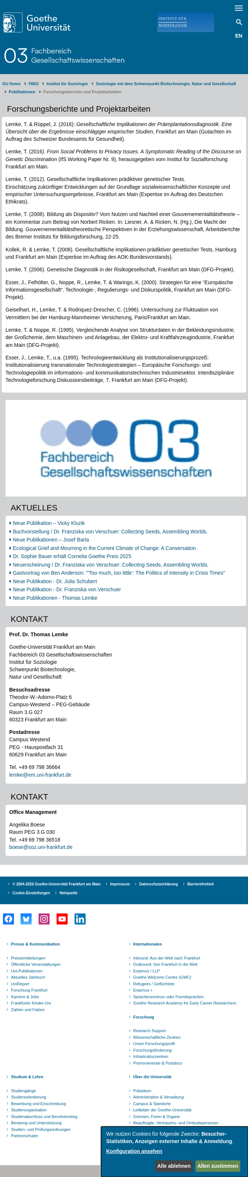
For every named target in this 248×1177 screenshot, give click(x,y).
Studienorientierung (28, 1097)
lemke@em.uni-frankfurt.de (40, 775)
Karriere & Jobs (25, 997)
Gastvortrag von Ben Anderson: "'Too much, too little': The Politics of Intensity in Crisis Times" (119, 573)
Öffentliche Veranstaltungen (36, 964)
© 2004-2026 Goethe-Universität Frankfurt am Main (56, 884)
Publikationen (22, 92)
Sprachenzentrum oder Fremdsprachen (168, 997)
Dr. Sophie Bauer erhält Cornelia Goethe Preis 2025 (72, 556)
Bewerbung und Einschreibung (38, 1103)
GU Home (11, 83)
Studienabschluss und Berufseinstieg (44, 1116)
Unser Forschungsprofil (154, 1043)
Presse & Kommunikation (35, 944)
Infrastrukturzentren (150, 1056)
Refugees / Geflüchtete (154, 984)
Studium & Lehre (27, 1077)
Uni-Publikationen (27, 971)
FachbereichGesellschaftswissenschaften (78, 55)
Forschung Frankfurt (29, 990)
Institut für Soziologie (67, 83)
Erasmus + (143, 990)
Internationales (147, 944)
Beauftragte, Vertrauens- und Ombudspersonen (176, 1123)
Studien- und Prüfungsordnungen (41, 1129)
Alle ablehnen (174, 1166)
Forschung (143, 1017)
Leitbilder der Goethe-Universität (162, 1110)
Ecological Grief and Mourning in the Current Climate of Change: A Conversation (104, 548)
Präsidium (142, 1091)
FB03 (34, 83)
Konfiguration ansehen (134, 1151)
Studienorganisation (29, 1110)
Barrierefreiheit (200, 884)
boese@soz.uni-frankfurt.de (40, 847)
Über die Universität (152, 1077)
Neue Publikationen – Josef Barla (51, 540)
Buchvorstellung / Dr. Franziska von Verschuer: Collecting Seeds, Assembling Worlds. (110, 531)
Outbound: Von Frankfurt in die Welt (165, 964)
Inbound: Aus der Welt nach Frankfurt (166, 958)
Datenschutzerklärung (158, 884)
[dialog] (174, 1151)
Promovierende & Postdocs (157, 1063)
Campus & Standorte (152, 1103)
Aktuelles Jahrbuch (28, 977)
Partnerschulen (24, 1136)
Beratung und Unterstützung (36, 1123)
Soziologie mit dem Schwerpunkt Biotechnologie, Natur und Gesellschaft (166, 83)
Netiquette (69, 893)
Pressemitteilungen (28, 958)
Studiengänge (23, 1091)
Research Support (149, 1030)
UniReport (20, 984)
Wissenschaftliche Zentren (157, 1037)
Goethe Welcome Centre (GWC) (162, 977)
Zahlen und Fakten (28, 1009)
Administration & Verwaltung (158, 1097)
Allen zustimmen (217, 1166)
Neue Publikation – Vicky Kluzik (49, 523)
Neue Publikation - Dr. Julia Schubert (55, 581)
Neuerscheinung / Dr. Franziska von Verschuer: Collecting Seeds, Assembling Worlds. (111, 565)
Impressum (120, 884)
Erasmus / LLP (146, 971)
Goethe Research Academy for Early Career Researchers (185, 1003)
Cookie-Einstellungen (31, 893)
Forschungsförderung (152, 1050)
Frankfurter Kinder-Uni (31, 1003)
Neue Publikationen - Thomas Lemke (56, 598)
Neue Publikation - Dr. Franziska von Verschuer (67, 589)
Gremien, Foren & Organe (156, 1116)
